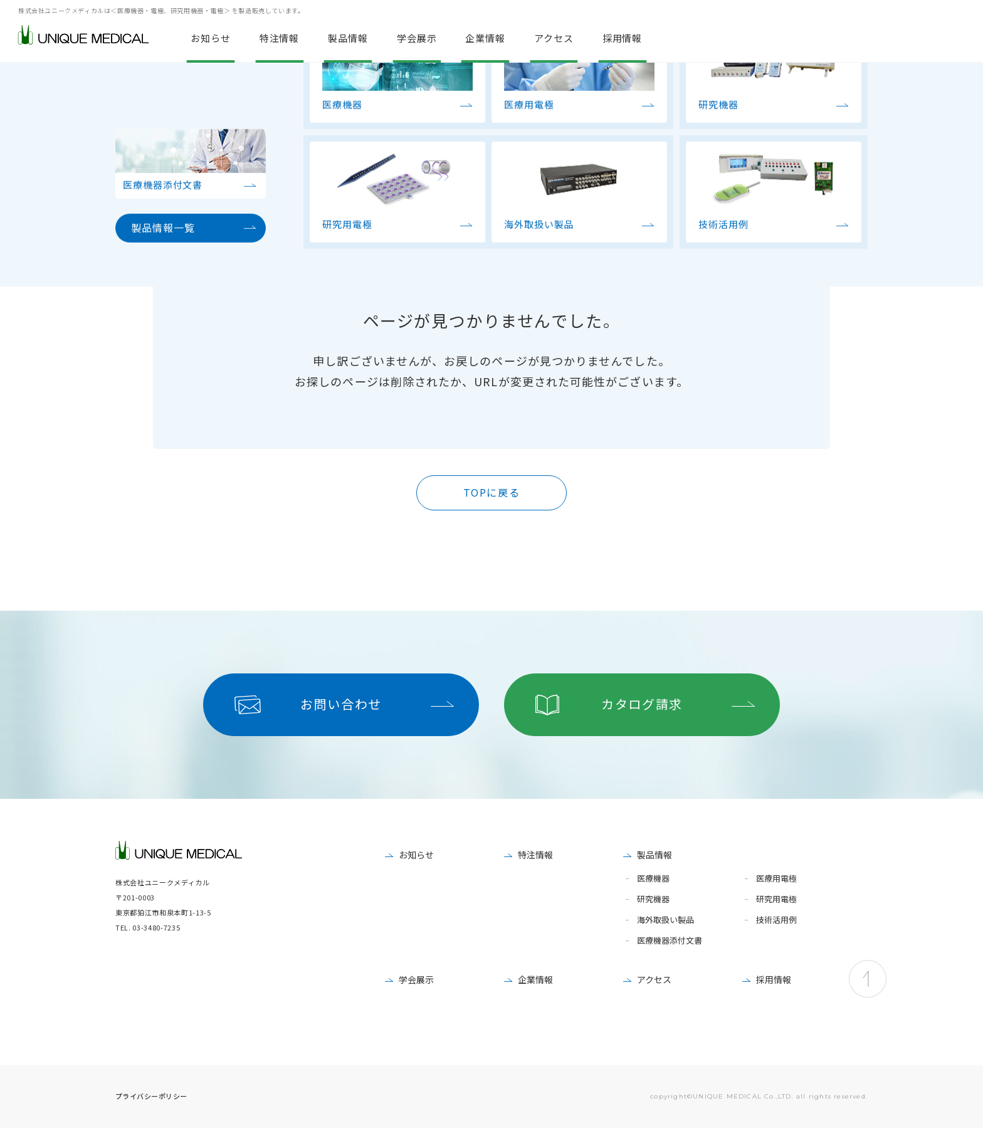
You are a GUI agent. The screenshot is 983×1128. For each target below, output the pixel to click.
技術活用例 (776, 920)
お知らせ (416, 854)
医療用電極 (776, 878)
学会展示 (416, 979)
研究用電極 (776, 899)
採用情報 (773, 979)
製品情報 (654, 854)
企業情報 (535, 979)
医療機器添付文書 (669, 941)
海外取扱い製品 (665, 920)
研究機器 (653, 899)
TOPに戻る (491, 492)
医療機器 (653, 878)
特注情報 (535, 854)
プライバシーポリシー (151, 1096)
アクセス (654, 979)
